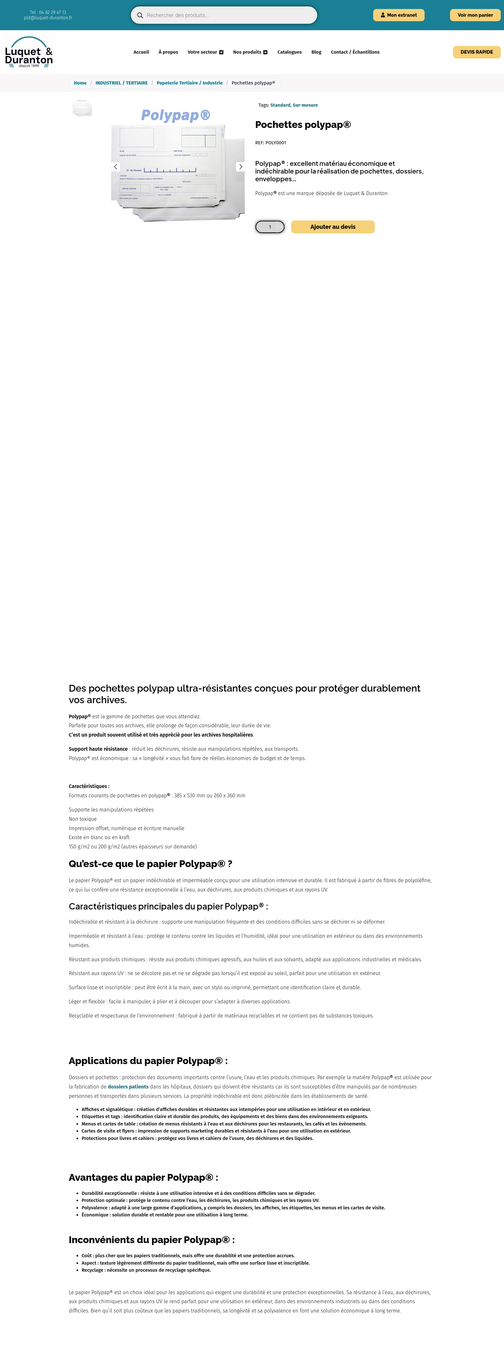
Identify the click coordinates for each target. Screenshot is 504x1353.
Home (80, 83)
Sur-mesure (306, 105)
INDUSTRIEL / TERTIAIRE (121, 83)
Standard (280, 105)
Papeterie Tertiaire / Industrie (190, 83)
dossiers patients (128, 1087)
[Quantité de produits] (270, 227)
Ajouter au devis (333, 226)
